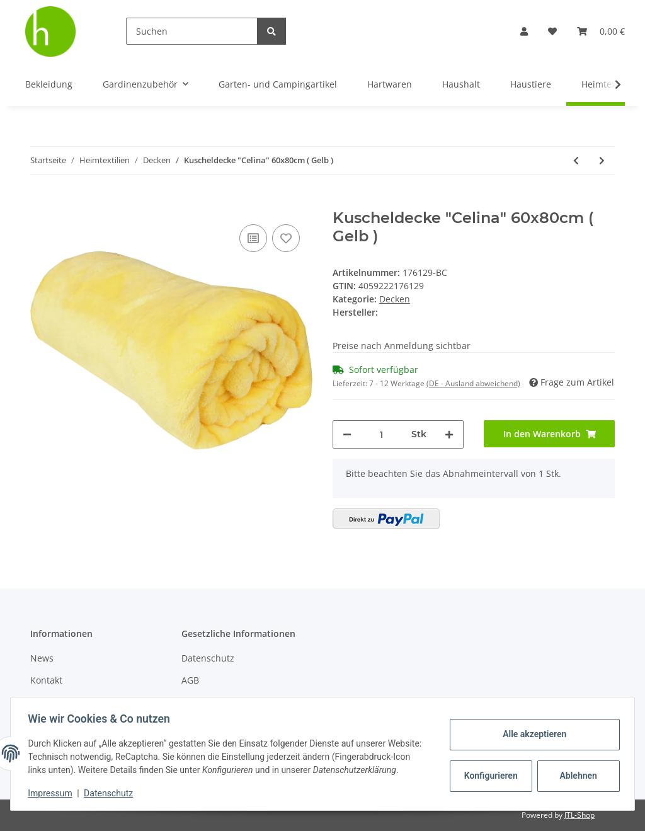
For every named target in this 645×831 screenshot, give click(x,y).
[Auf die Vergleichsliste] (253, 238)
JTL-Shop (579, 815)
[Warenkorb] (601, 31)
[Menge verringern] (347, 434)
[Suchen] (192, 31)
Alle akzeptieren (531, 728)
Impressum (53, 793)
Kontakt (46, 680)
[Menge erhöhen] (449, 434)
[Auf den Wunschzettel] (286, 238)
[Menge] (381, 434)
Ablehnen (575, 769)
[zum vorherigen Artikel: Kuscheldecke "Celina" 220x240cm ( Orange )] (576, 160)
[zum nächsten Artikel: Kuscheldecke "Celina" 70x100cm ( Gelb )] (602, 160)
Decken (394, 299)
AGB (190, 680)
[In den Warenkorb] (40, 202)
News (42, 658)
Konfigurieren (489, 769)
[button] (524, 31)
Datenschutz (207, 658)
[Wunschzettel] (552, 31)
